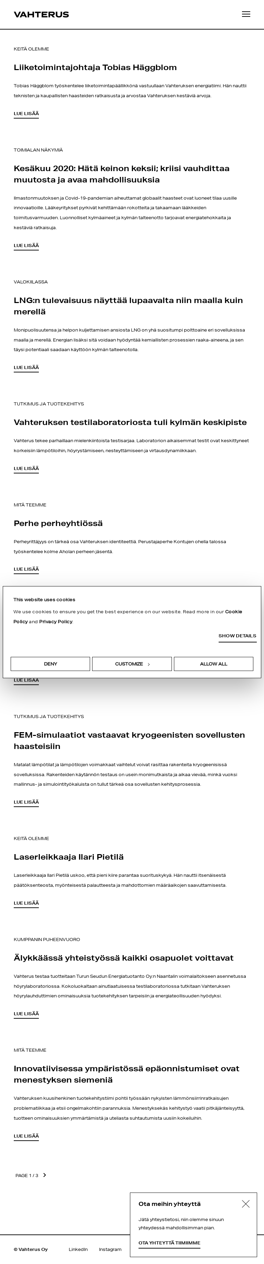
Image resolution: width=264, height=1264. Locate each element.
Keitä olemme (31, 49)
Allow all (213, 664)
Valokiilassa (31, 281)
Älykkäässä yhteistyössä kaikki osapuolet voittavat (124, 957)
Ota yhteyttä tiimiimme (169, 1242)
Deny (50, 664)
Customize (132, 664)
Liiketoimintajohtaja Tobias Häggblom (95, 67)
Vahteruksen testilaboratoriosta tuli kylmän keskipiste (130, 422)
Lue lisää (26, 113)
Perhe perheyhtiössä (58, 523)
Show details (237, 635)
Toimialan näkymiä (38, 150)
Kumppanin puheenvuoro (47, 939)
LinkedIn (78, 1249)
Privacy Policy (55, 621)
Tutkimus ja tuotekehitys (49, 403)
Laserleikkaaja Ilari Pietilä (69, 856)
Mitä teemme (30, 504)
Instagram (110, 1249)
